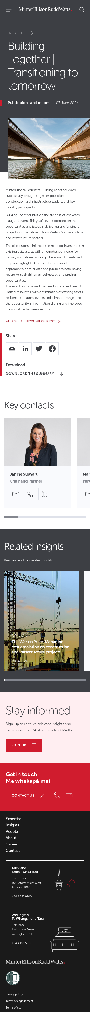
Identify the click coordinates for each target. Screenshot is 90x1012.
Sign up (24, 745)
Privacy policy (14, 994)
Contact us (28, 796)
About (11, 838)
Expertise (13, 819)
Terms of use (13, 1007)
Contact (13, 850)
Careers (12, 844)
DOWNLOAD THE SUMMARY (35, 374)
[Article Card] (41, 621)
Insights (24, 33)
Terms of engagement (19, 1001)
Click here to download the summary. (33, 321)
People (12, 831)
